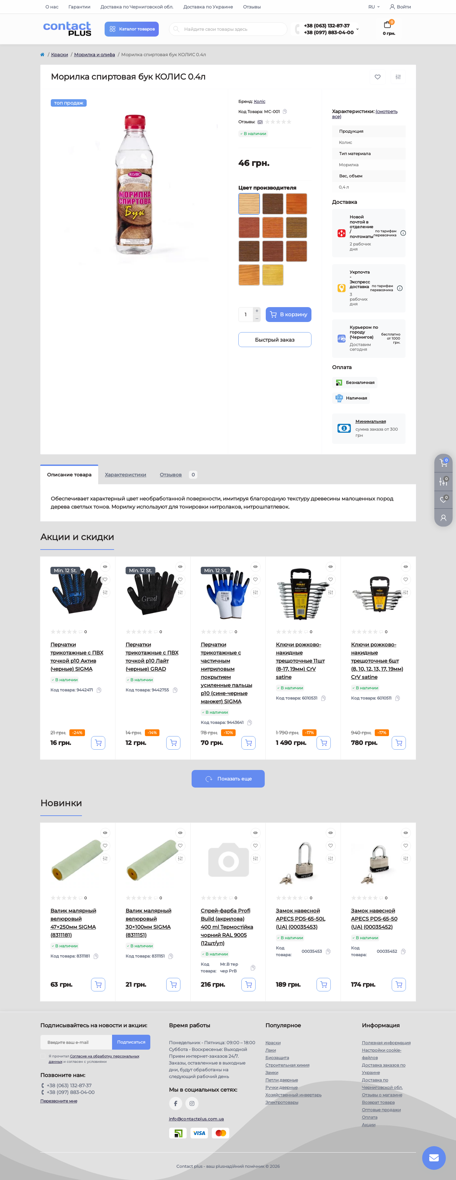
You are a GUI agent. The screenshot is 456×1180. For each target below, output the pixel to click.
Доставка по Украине (208, 6)
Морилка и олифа (94, 54)
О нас (51, 6)
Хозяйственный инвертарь (293, 1094)
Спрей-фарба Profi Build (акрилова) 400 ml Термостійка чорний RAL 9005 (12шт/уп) (227, 926)
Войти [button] (400, 7)
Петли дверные (281, 1079)
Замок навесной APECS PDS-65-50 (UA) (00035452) (374, 918)
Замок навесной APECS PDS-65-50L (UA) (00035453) (300, 918)
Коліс (259, 101)
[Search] (176, 29)
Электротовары (281, 1102)
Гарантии (79, 6)
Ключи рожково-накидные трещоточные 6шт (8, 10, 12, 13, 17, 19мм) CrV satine (377, 660)
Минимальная (370, 421)
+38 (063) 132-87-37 (327, 26)
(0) (260, 122)
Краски (59, 54)
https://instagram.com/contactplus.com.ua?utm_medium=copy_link (192, 1103)
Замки (271, 1072)
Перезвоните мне (58, 1100)
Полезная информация (386, 1042)
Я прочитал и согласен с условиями (94, 1059)
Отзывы (252, 6)
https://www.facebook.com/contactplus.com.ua (175, 1103)
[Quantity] (245, 314)
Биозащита (277, 1057)
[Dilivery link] (403, 233)
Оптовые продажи (381, 1109)
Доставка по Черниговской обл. (137, 6)
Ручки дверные (281, 1087)
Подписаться (131, 1042)
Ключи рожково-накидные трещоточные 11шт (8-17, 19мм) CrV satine (300, 660)
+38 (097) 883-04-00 (329, 32)
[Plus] (257, 311)
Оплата (369, 1117)
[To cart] (98, 743)
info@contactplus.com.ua (196, 1118)
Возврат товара (378, 1102)
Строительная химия (287, 1065)
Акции (368, 1124)
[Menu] (132, 29)
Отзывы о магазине (382, 1094)
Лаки (270, 1050)
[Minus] (257, 318)
